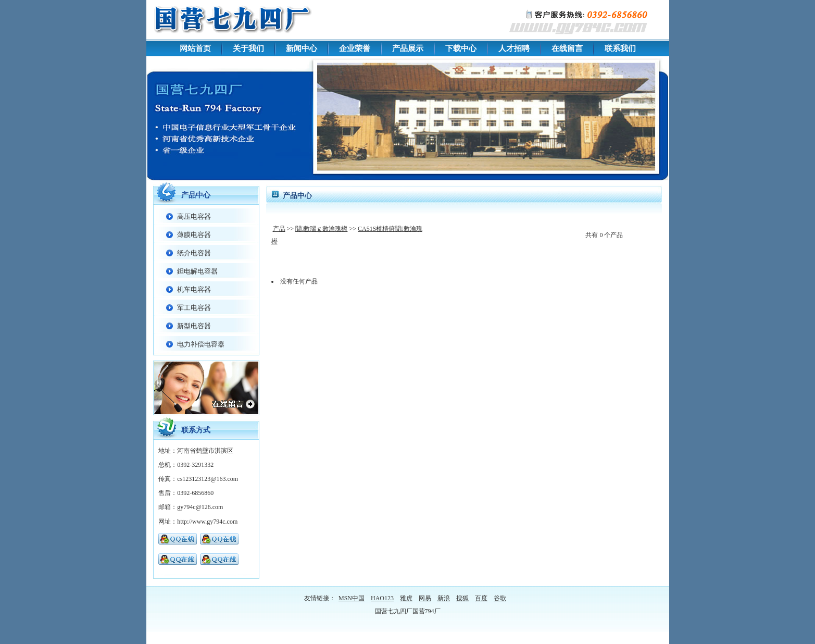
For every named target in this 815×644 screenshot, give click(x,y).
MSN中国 (351, 598)
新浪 (443, 598)
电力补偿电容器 (200, 344)
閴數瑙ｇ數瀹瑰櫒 (321, 228)
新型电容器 (194, 326)
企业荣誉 (354, 48)
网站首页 (195, 48)
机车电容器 (194, 289)
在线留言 (567, 48)
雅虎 (406, 598)
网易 (425, 598)
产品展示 (407, 48)
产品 (279, 228)
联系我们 (620, 48)
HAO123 (382, 598)
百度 (481, 598)
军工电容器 (194, 308)
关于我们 (248, 48)
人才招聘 (514, 48)
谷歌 (500, 598)
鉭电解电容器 (197, 271)
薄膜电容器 (194, 235)
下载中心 (461, 48)
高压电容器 (194, 216)
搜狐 (462, 598)
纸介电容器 (194, 253)
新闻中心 (301, 48)
